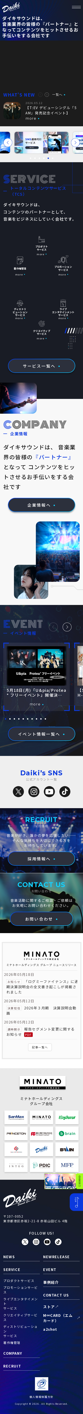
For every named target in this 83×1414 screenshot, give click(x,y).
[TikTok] (64, 791)
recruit (12, 1366)
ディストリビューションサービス (20, 1331)
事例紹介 (51, 1282)
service (11, 1269)
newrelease (56, 1256)
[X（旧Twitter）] (18, 791)
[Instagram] (33, 791)
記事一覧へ (40, 1047)
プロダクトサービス (18, 1280)
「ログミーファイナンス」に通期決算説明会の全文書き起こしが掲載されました (42, 987)
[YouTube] (49, 791)
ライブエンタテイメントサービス (20, 1303)
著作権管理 (12, 1342)
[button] (40, 95)
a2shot (50, 1329)
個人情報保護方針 (41, 1397)
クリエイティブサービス (20, 1317)
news (9, 1256)
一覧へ (57, 95)
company (12, 1353)
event (49, 1269)
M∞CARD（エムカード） (58, 1318)
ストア (49, 1306)
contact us (56, 1295)
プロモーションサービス (20, 1289)
